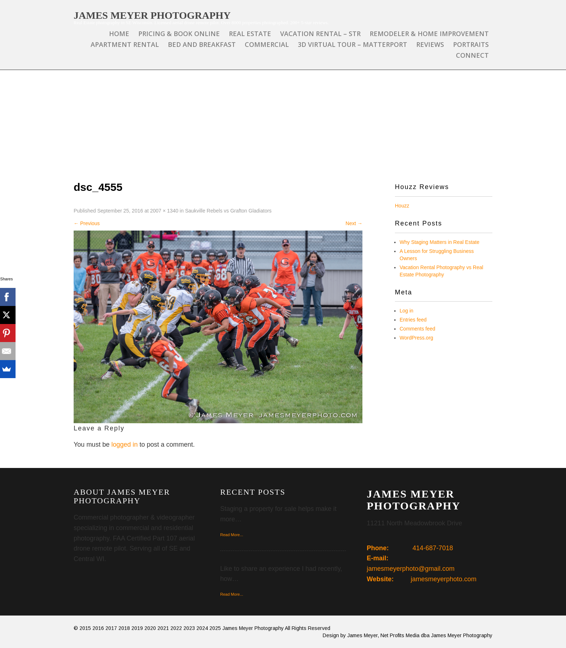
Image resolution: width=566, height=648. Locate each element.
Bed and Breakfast (202, 44)
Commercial (267, 44)
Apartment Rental (125, 44)
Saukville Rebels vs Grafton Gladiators (228, 211)
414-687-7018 (433, 548)
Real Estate (250, 33)
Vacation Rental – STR (320, 33)
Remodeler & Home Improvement (429, 33)
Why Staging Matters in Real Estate (439, 242)
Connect (472, 55)
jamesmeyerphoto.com (443, 579)
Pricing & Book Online (179, 33)
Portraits (471, 44)
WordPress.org (416, 338)
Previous (87, 223)
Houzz (402, 206)
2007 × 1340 (164, 211)
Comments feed (417, 329)
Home (119, 33)
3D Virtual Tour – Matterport (352, 44)
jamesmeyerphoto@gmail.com (410, 568)
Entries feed (413, 320)
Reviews (430, 44)
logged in (124, 444)
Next (353, 223)
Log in (406, 311)
